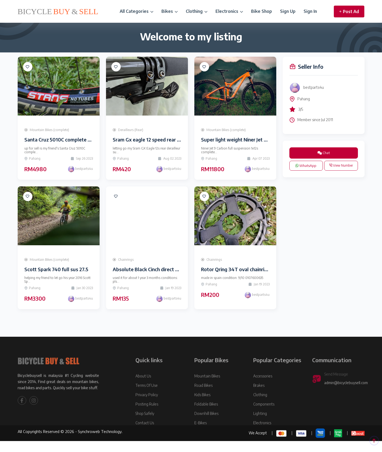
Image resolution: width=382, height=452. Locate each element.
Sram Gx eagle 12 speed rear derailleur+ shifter (165, 139)
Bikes (169, 11)
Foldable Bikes (206, 417)
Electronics (229, 11)
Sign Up (288, 11)
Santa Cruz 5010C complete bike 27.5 (65, 139)
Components (263, 417)
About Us (143, 389)
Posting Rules (146, 417)
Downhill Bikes (206, 427)
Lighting (260, 427)
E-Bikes (200, 436)
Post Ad (349, 11)
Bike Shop (261, 11)
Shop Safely (144, 427)
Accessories (262, 389)
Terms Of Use (146, 399)
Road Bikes (203, 399)
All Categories (136, 11)
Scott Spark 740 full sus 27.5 (56, 269)
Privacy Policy (146, 408)
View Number (341, 165)
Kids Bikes (202, 408)
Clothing (196, 11)
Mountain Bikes (207, 389)
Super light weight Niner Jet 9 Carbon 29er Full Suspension (266, 139)
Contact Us (144, 436)
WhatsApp (306, 165)
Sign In (310, 11)
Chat (323, 153)
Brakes (258, 399)
